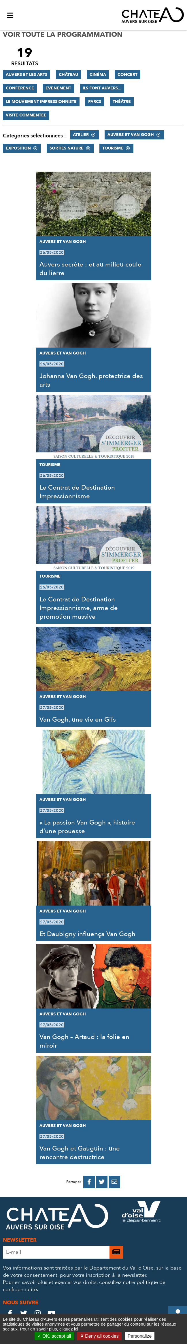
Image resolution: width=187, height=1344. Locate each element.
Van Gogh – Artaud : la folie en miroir (84, 1041)
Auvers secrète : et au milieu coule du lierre (90, 268)
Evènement (58, 88)
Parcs (94, 101)
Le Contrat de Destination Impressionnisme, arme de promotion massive (78, 608)
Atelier (81, 134)
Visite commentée (26, 115)
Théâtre (122, 101)
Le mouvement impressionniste (41, 101)
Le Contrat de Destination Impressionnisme (77, 492)
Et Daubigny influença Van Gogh (87, 934)
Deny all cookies (99, 1336)
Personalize (140, 1336)
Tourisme (112, 148)
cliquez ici (68, 1328)
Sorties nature (67, 148)
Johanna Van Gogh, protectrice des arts (91, 380)
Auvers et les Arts (26, 74)
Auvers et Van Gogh (130, 134)
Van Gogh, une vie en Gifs (77, 719)
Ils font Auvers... (102, 88)
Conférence (20, 88)
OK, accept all (54, 1336)
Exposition (18, 148)
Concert (127, 74)
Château (68, 74)
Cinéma (98, 74)
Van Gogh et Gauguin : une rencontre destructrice (79, 1152)
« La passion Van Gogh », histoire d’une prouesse (87, 826)
